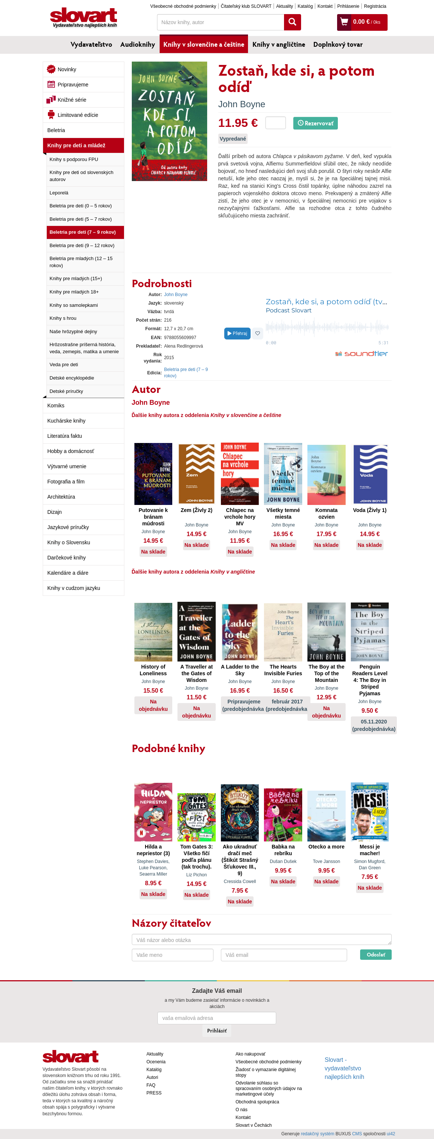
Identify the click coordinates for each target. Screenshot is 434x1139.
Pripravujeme (73, 85)
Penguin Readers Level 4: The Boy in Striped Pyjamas (370, 680)
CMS (357, 1133)
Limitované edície (78, 115)
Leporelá (59, 193)
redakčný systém (317, 1133)
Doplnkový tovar (338, 44)
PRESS (154, 1093)
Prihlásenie (348, 6)
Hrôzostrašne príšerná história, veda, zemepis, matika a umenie (84, 348)
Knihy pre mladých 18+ (74, 292)
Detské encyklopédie (72, 378)
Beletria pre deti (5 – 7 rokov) (81, 219)
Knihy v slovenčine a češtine (203, 44)
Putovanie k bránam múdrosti (153, 516)
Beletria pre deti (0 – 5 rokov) (81, 206)
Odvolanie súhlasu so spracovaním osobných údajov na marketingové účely (269, 1088)
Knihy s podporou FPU (74, 159)
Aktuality (284, 6)
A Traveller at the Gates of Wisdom (196, 673)
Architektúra (61, 497)
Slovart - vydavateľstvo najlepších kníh (345, 1068)
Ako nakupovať (251, 1054)
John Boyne (241, 104)
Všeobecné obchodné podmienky (183, 6)
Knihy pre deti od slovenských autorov (82, 176)
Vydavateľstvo (91, 44)
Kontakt (325, 6)
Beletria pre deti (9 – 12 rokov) (82, 245)
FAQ (151, 1085)
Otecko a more (327, 847)
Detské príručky (66, 391)
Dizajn (55, 512)
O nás (242, 1109)
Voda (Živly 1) (369, 510)
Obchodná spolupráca (257, 1101)
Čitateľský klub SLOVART (246, 6)
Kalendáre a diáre (68, 573)
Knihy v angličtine (278, 44)
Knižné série (72, 100)
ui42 (391, 1133)
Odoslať (376, 954)
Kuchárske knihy (67, 421)
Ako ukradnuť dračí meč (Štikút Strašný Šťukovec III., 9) (240, 860)
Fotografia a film (66, 482)
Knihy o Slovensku (69, 542)
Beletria (56, 130)
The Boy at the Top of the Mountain (326, 673)
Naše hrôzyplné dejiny (73, 331)
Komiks (56, 405)
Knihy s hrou (63, 318)
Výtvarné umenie (67, 466)
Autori (152, 1077)
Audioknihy (137, 44)
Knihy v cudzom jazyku (74, 588)
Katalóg (305, 6)
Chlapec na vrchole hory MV (239, 516)
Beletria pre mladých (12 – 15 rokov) (81, 262)
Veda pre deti (64, 364)
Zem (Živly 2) (197, 510)
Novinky (67, 69)
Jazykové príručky (68, 527)
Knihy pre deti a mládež (76, 145)
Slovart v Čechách (254, 1125)
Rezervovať (315, 123)
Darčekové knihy (67, 558)
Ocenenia (156, 1061)
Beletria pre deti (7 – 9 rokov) (83, 232)
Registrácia (375, 6)
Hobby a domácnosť (71, 451)
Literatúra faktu (65, 436)
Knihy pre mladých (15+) (76, 278)
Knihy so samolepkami (74, 305)
